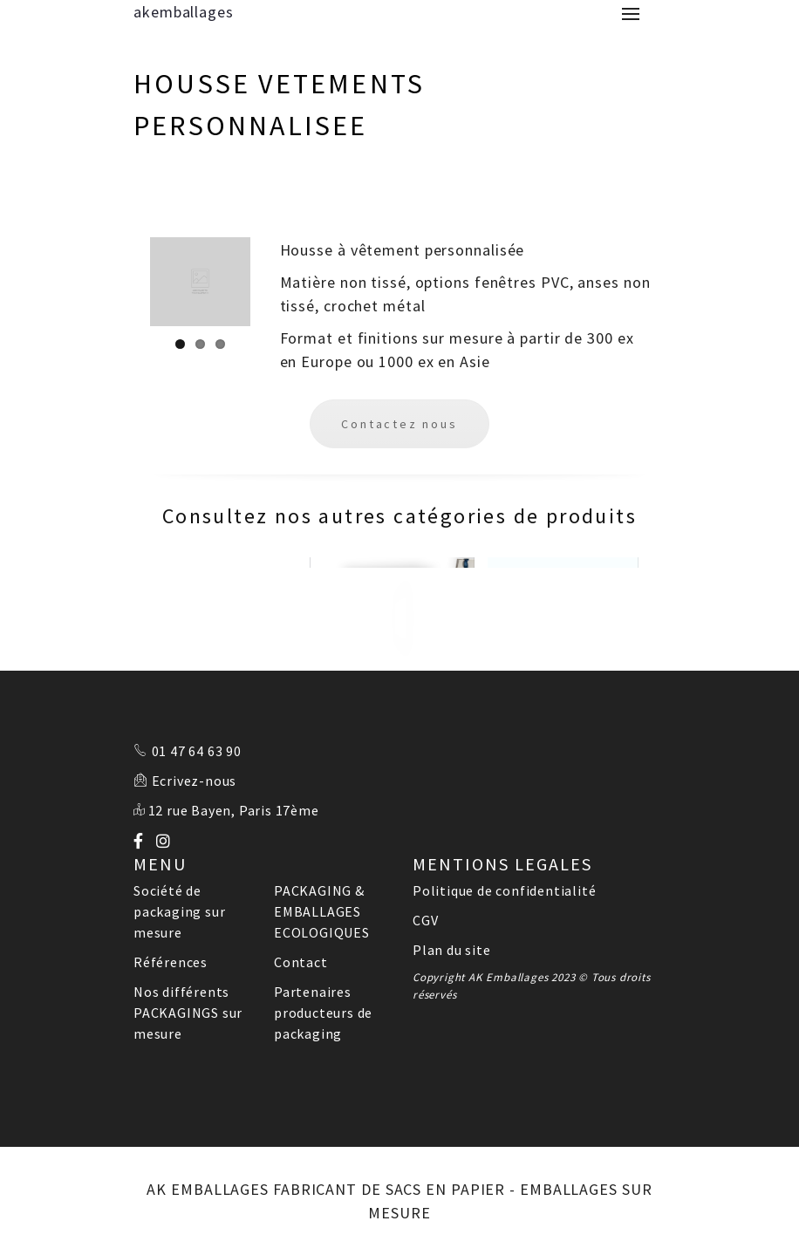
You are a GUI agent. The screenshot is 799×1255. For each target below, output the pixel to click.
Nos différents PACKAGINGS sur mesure (187, 1012)
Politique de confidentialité (504, 890)
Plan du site (452, 949)
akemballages (183, 12)
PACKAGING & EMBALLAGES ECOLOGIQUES (322, 911)
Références (170, 962)
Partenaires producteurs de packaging (323, 1012)
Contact (301, 962)
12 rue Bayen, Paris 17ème (233, 810)
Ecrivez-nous (194, 780)
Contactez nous (399, 424)
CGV (425, 920)
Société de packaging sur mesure (179, 911)
